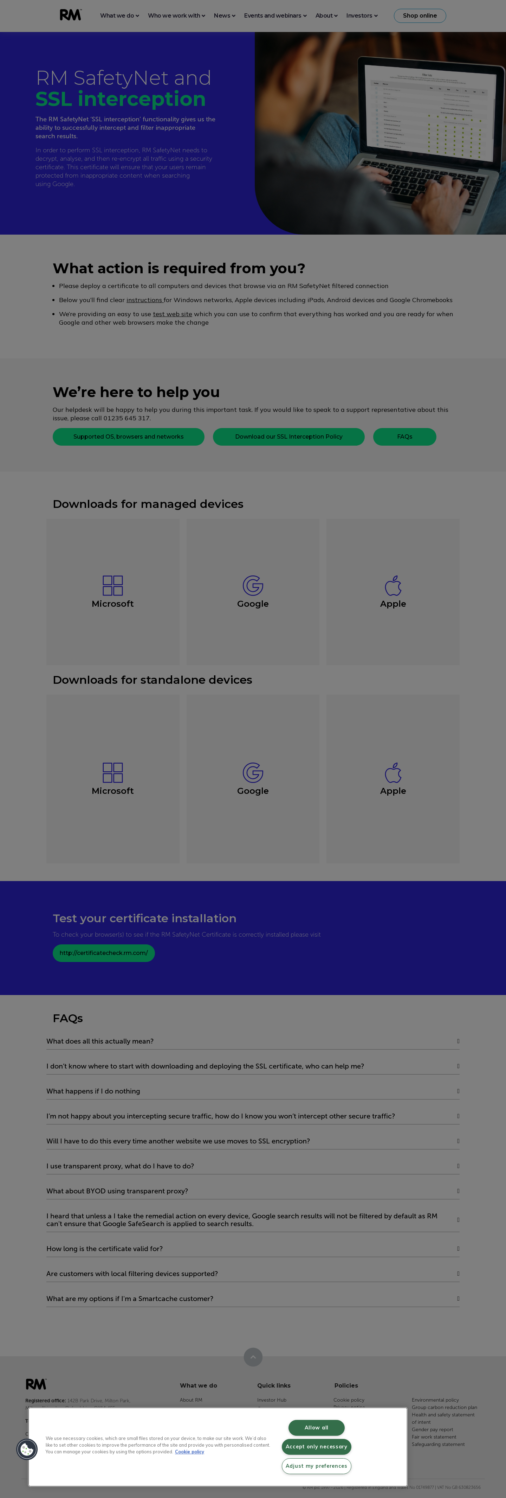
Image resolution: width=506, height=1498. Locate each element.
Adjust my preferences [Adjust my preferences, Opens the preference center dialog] (317, 1466)
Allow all (317, 1427)
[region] (218, 1447)
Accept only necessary (317, 1446)
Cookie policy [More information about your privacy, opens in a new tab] (189, 1451)
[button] (27, 1449)
